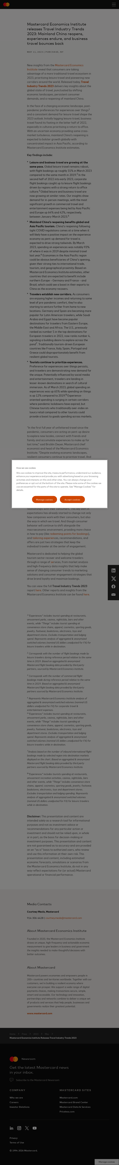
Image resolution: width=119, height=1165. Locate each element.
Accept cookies (72, 499)
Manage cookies (44, 499)
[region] (60, 484)
